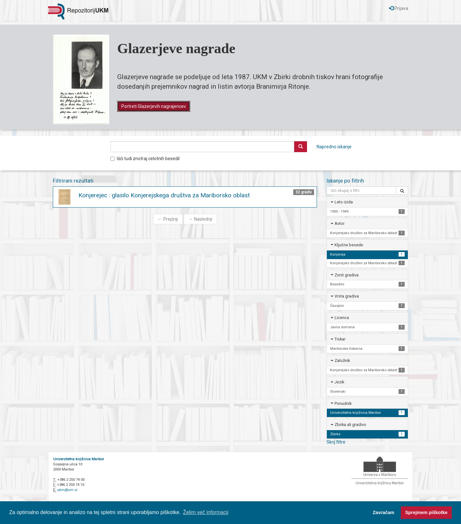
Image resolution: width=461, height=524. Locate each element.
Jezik (339, 382)
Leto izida (344, 202)
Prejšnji (168, 219)
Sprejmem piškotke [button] (426, 512)
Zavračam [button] (383, 512)
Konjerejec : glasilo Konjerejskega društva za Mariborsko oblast (164, 195)
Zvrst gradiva (347, 275)
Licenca (342, 317)
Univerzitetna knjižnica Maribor (78, 459)
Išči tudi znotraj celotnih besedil (145, 158)
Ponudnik (343, 403)
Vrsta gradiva (347, 296)
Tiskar (340, 339)
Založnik (342, 360)
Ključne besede (349, 244)
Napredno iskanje (334, 146)
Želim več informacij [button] (205, 512)
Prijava (398, 8)
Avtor (339, 223)
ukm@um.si (67, 490)
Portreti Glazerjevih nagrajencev (153, 106)
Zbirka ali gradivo (350, 424)
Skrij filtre (336, 442)
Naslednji (200, 219)
